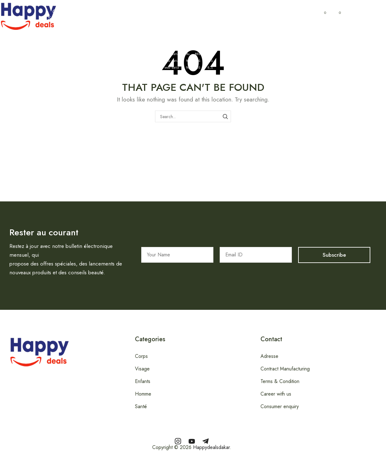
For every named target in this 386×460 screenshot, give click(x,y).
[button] (55, 15)
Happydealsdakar (211, 447)
